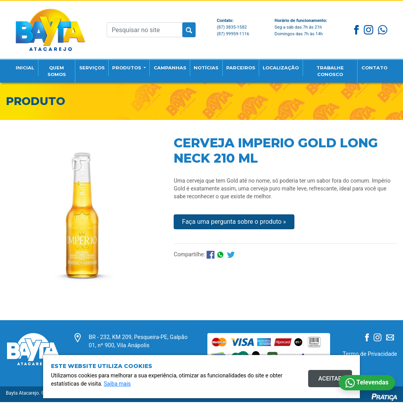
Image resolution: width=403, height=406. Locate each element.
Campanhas (176, 65)
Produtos (129, 65)
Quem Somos (55, 69)
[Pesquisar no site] (145, 27)
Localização (301, 65)
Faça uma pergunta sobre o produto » (234, 226)
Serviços (89, 65)
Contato (384, 65)
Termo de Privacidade (370, 358)
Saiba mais (117, 384)
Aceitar (330, 378)
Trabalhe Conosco (345, 69)
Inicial (26, 65)
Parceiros (255, 65)
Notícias (216, 65)
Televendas (366, 383)
